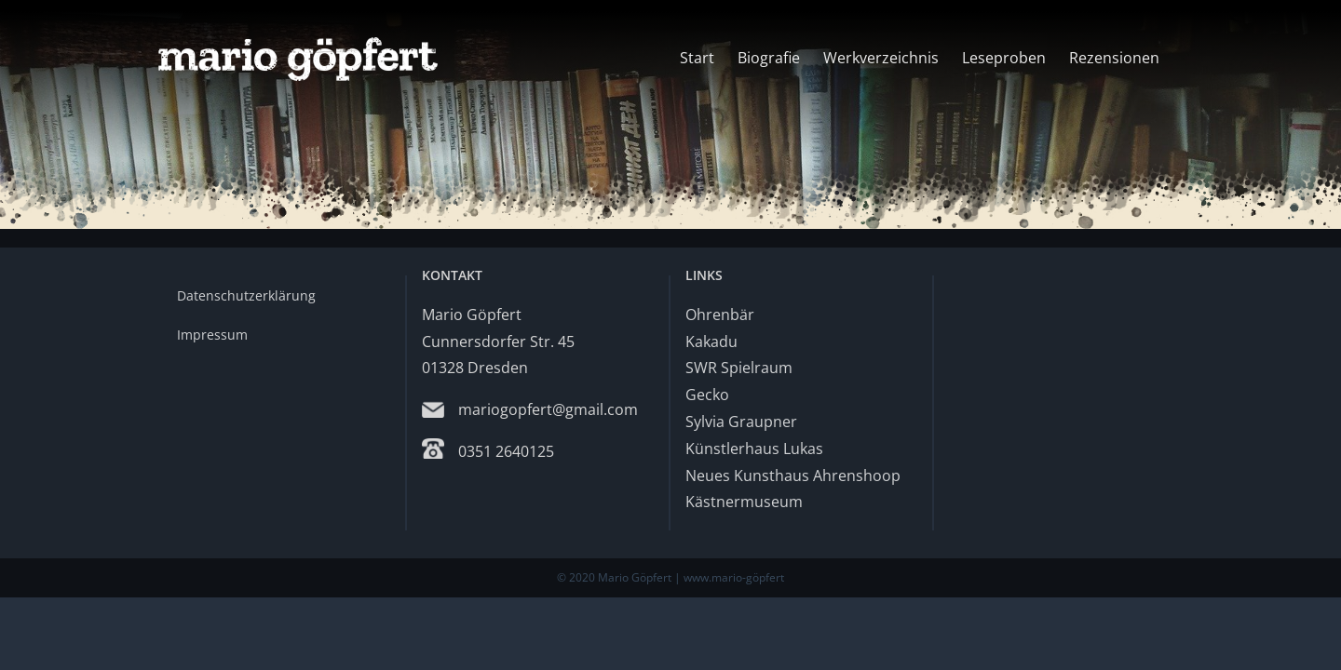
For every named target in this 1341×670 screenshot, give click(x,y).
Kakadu (711, 341)
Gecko (707, 394)
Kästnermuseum (744, 501)
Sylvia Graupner (741, 421)
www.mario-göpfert (734, 577)
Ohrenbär (719, 314)
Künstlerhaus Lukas (754, 448)
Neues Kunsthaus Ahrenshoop (793, 475)
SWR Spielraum (738, 367)
